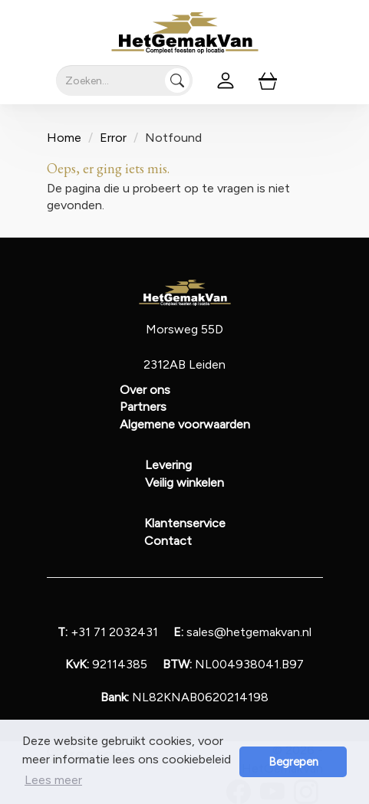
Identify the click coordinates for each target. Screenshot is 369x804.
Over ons (145, 389)
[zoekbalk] (124, 80)
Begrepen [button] (293, 762)
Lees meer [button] (53, 780)
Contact (168, 540)
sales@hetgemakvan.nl (242, 632)
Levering (168, 465)
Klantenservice (185, 523)
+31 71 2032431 (108, 632)
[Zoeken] (177, 80)
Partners (143, 406)
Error (113, 137)
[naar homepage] (185, 33)
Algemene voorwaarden (185, 424)
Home (64, 137)
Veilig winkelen (184, 482)
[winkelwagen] (268, 80)
